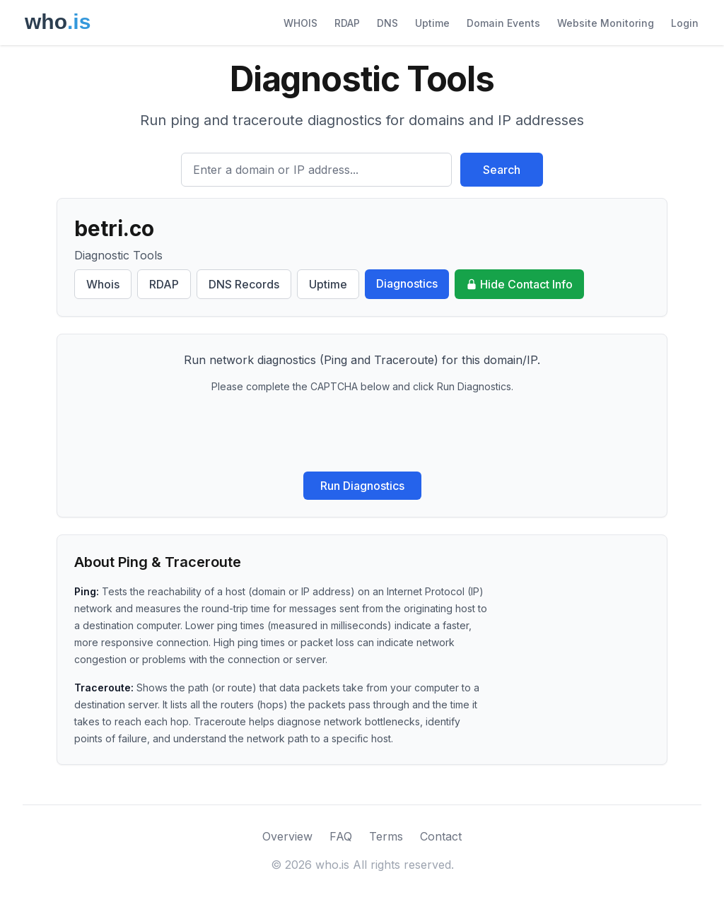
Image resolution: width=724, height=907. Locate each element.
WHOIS (300, 23)
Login (685, 23)
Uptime (432, 23)
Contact (441, 836)
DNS (387, 23)
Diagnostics (407, 283)
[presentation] (362, 432)
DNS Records (244, 284)
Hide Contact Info (519, 284)
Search (501, 170)
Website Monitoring (605, 23)
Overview (287, 836)
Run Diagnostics (362, 486)
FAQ (340, 836)
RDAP (347, 23)
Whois (102, 284)
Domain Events (503, 23)
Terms (386, 836)
